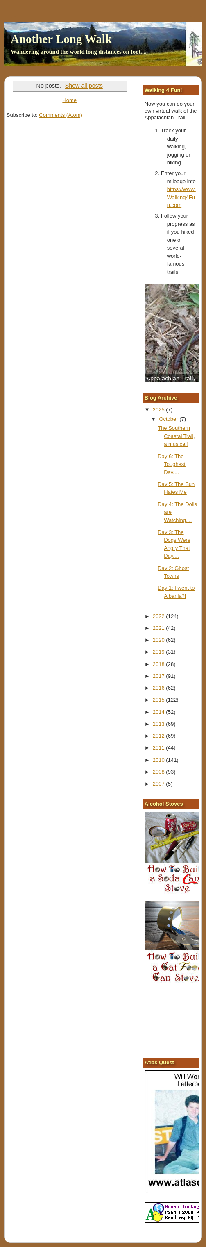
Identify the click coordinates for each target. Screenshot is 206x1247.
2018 (159, 664)
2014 (159, 712)
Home (69, 100)
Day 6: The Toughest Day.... (172, 464)
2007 (159, 784)
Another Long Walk (61, 38)
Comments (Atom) (60, 115)
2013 (159, 724)
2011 (159, 748)
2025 (159, 410)
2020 (159, 640)
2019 (159, 652)
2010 (159, 760)
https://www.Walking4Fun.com (181, 197)
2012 (159, 736)
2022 (159, 616)
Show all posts (84, 85)
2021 (159, 628)
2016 (159, 688)
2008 (159, 772)
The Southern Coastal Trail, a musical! (176, 436)
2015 (159, 700)
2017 (159, 676)
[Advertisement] (175, 1021)
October (169, 419)
